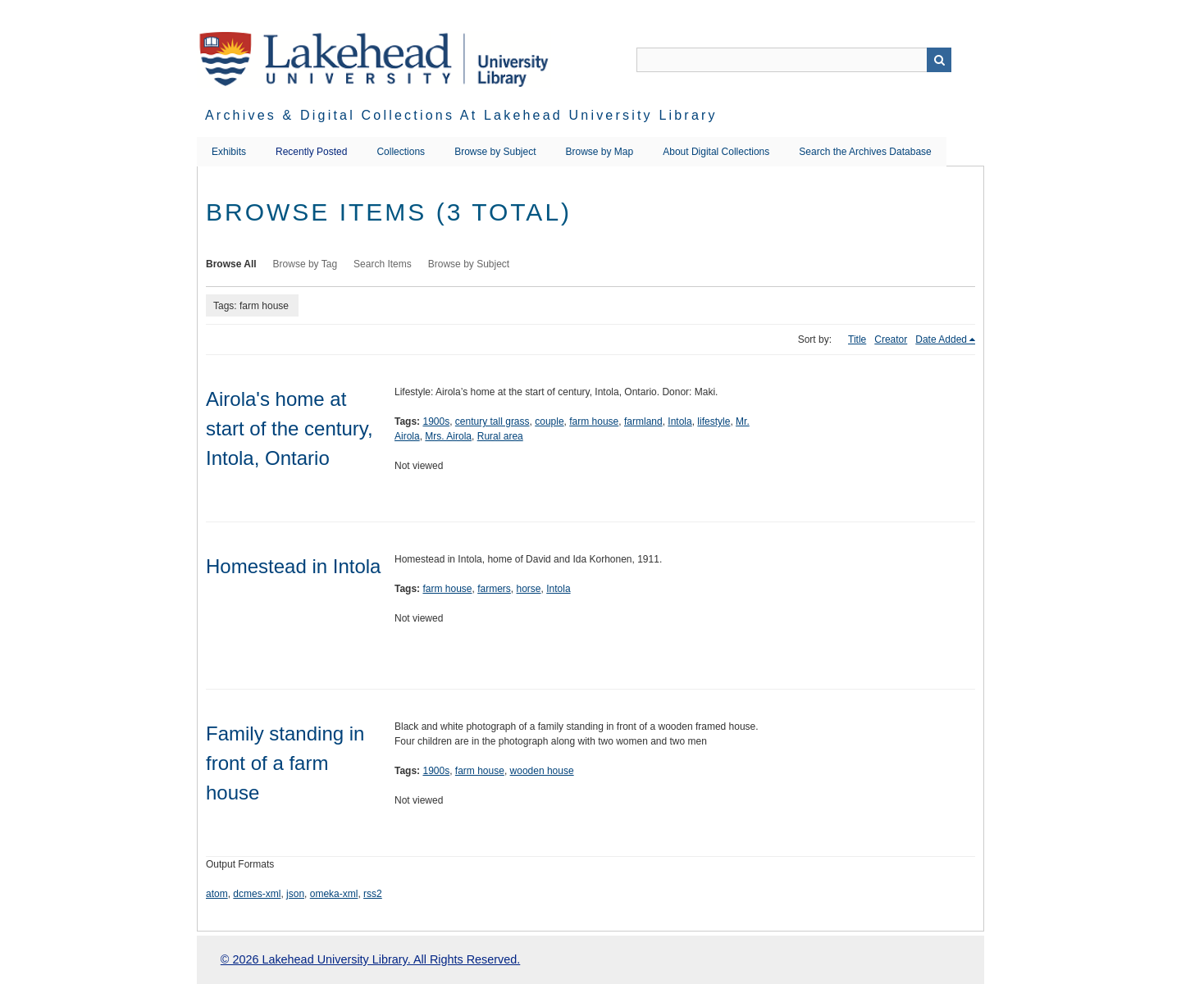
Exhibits (229, 151)
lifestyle (713, 421)
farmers (494, 588)
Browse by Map (600, 151)
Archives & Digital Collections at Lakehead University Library (461, 115)
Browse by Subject (495, 151)
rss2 (372, 894)
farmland (643, 421)
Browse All (231, 264)
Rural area (500, 436)
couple (549, 421)
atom (217, 894)
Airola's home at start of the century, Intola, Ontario (289, 428)
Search (939, 60)
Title (857, 339)
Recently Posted (311, 151)
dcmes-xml (256, 894)
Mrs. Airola (448, 436)
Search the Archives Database (865, 151)
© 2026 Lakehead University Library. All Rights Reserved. (370, 959)
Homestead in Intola (293, 566)
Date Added (941, 339)
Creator (890, 339)
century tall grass (492, 421)
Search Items (382, 264)
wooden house (542, 771)
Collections (400, 151)
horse (529, 588)
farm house (593, 421)
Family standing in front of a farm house (285, 763)
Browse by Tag (305, 264)
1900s (435, 421)
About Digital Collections (716, 151)
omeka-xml (334, 894)
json (295, 894)
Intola (679, 421)
